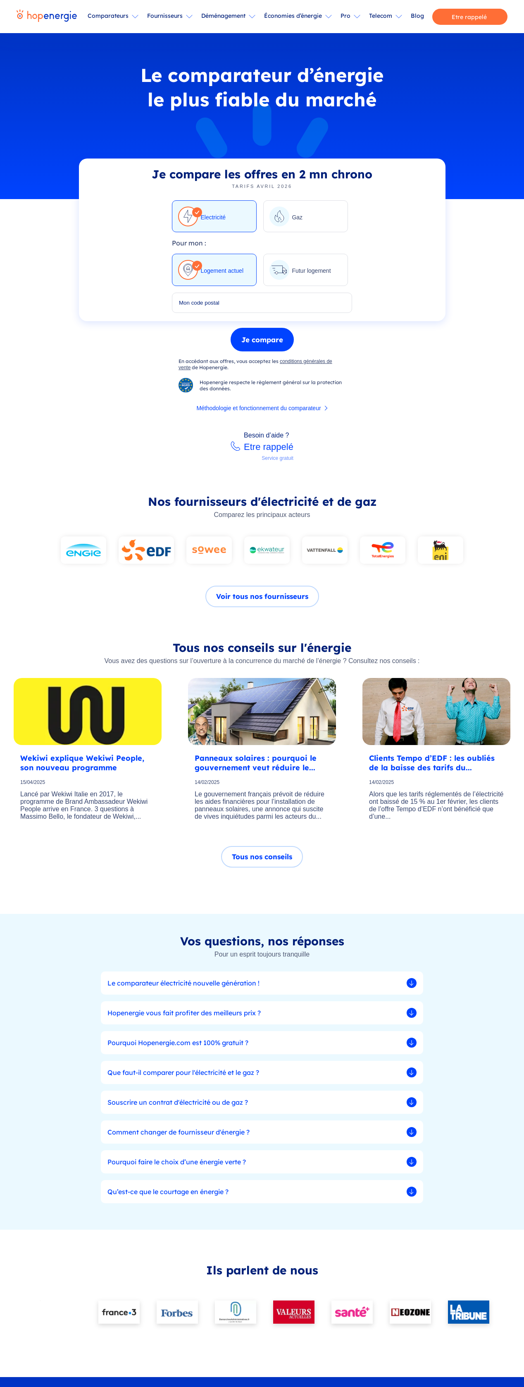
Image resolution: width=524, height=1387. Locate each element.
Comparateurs (108, 15)
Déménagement (223, 15)
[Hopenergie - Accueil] (47, 17)
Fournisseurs (165, 15)
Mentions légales (247, 1377)
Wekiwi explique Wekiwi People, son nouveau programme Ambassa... (82, 766)
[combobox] (262, 306)
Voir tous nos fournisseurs (262, 600)
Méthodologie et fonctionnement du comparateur (258, 412)
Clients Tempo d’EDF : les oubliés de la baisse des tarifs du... (432, 766)
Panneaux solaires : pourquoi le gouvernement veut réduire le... (256, 766)
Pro (345, 15)
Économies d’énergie (293, 15)
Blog (417, 15)
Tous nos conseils (262, 860)
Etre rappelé (469, 17)
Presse (397, 1307)
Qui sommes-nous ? (350, 1307)
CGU (219, 1377)
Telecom (380, 15)
